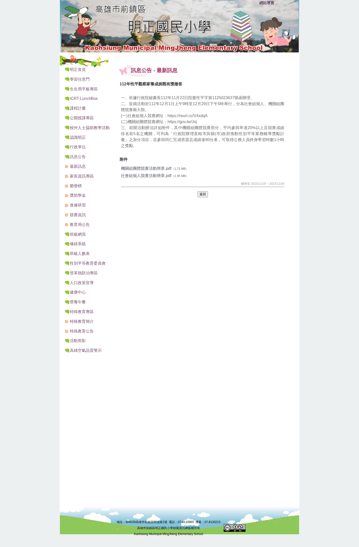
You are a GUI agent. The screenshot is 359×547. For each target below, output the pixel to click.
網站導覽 (266, 3)
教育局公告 (80, 224)
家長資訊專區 (82, 176)
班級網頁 (78, 234)
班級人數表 (80, 253)
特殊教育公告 (82, 331)
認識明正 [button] (78, 137)
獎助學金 (78, 195)
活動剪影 (78, 341)
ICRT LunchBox (84, 98)
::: (254, 3)
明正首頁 (78, 69)
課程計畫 (78, 108)
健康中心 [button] (78, 292)
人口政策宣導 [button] (82, 283)
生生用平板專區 (84, 89)
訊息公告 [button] (78, 157)
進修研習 (78, 205)
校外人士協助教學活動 (90, 128)
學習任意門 (80, 79)
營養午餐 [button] (78, 302)
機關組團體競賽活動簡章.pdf (146, 168)
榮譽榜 (76, 186)
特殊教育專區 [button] (82, 312)
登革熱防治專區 (84, 273)
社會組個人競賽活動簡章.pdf (146, 176)
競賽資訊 (78, 215)
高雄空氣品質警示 (86, 350)
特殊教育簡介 (82, 321)
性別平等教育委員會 (88, 263)
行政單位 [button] (78, 147)
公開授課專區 (82, 118)
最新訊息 (78, 166)
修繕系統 (78, 244)
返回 (202, 194)
